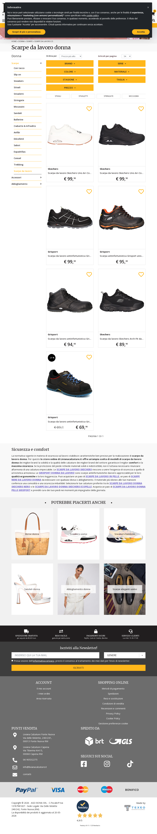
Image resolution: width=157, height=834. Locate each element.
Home (14, 41)
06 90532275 (30, 759)
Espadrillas (19, 151)
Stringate (19, 100)
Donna (21, 41)
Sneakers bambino (125, 533)
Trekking (18, 164)
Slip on (17, 74)
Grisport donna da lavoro (57, 472)
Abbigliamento (19, 183)
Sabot (17, 145)
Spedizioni (113, 693)
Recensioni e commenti (113, 708)
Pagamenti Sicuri (95, 636)
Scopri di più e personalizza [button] (26, 32)
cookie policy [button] (92, 15)
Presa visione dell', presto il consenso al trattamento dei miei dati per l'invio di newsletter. (72, 660)
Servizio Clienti (130, 636)
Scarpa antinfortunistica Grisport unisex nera (122, 255)
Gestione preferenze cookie (113, 723)
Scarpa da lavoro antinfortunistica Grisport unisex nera (70, 255)
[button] (70, 63)
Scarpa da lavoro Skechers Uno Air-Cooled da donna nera (122, 172)
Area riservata (43, 698)
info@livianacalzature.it (35, 766)
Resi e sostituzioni (113, 698)
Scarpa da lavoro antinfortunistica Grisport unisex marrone (70, 421)
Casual (17, 158)
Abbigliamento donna (78, 589)
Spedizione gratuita (26, 636)
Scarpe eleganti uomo (125, 589)
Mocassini (19, 106)
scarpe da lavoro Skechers (74, 469)
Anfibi (17, 132)
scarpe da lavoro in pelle (102, 476)
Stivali (17, 87)
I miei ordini (44, 693)
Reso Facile (61, 636)
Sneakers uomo (78, 533)
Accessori (16, 177)
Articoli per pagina (107, 56)
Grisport (53, 251)
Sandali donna (32, 589)
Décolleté (19, 138)
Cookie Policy (113, 718)
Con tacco (19, 68)
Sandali (18, 113)
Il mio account (44, 688)
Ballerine (18, 119)
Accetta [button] (141, 32)
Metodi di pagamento (113, 688)
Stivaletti (19, 93)
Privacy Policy (113, 713)
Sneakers (18, 80)
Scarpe (29, 41)
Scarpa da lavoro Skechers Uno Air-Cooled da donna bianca (70, 172)
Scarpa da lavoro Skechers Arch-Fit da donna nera (122, 338)
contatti (27, 774)
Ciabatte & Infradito (25, 126)
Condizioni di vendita (113, 703)
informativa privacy (43, 660)
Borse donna (32, 533)
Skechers (53, 168)
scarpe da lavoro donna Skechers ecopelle (63, 486)
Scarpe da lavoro (23, 171)
